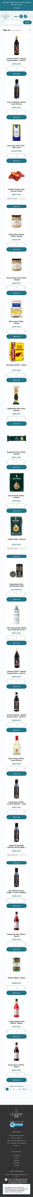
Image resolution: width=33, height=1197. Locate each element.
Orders (16, 1157)
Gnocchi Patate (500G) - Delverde (16, 496)
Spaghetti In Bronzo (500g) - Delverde (16, 453)
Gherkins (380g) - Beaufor (16, 978)
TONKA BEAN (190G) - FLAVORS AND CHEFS (16, 585)
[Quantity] (16, 68)
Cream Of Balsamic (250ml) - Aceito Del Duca (16, 103)
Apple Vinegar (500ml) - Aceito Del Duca (16, 759)
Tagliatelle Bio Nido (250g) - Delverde (16, 409)
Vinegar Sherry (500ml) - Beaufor (16, 1066)
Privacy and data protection (16, 1135)
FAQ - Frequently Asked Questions (16, 1143)
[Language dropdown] (17, 8)
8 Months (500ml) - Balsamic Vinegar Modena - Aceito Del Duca (16, 59)
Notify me (16, 206)
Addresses (16, 1162)
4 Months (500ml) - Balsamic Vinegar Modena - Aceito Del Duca (16, 672)
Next (25, 1089)
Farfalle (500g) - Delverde (16, 539)
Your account (16, 1151)
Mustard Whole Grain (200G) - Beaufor (16, 279)
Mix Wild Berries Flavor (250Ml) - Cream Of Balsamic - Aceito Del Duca (16, 892)
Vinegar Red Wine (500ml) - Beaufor (16, 935)
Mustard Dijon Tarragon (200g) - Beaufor (16, 235)
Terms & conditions (16, 1138)
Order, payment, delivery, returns (16, 1140)
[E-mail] (16, 198)
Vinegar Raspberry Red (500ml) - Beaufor (16, 1022)
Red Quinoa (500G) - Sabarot (16, 365)
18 (20, 1089)
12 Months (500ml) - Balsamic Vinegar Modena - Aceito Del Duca (16, 716)
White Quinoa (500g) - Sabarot (16, 322)
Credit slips (16, 1160)
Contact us (16, 1145)
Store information (16, 1171)
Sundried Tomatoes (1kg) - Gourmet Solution (16, 190)
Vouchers (16, 1165)
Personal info (16, 1155)
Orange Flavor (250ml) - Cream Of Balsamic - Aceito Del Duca (16, 803)
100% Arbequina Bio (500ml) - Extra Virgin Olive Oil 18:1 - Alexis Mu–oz (16, 629)
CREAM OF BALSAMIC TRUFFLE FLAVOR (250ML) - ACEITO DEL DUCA (16, 846)
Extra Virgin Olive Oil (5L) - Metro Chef (16, 146)
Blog (12, 8)
